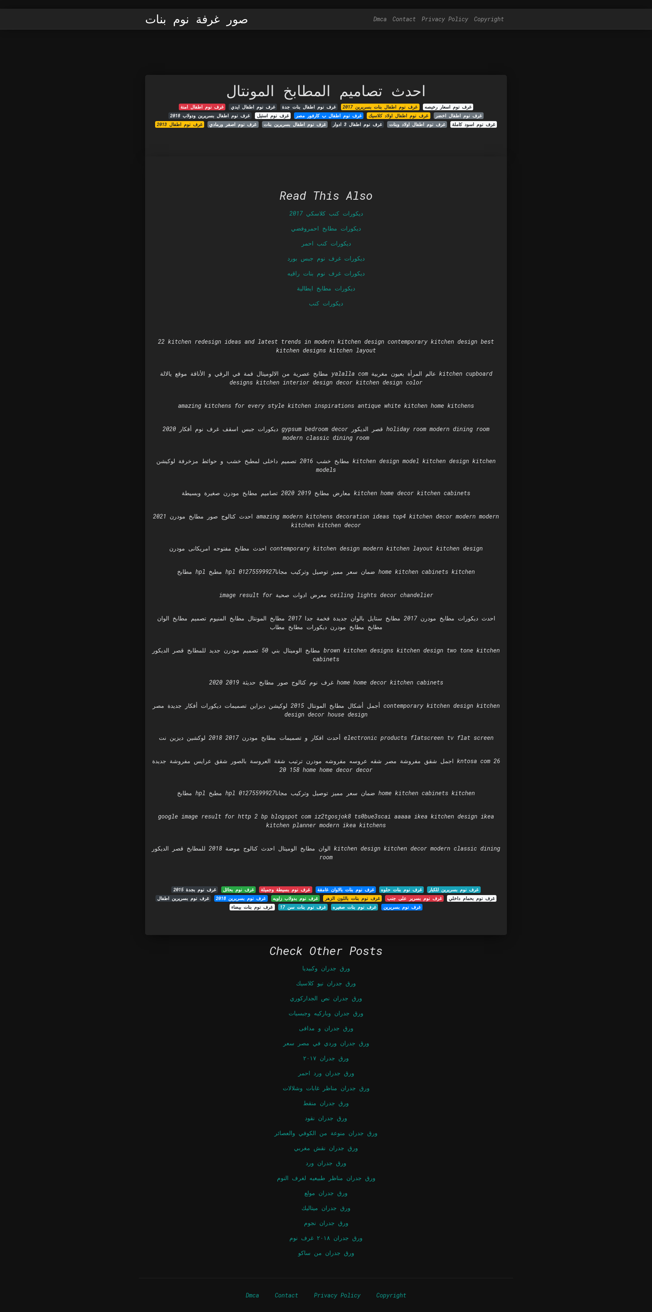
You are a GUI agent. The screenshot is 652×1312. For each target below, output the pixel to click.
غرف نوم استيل (273, 116)
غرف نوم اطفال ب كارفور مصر (329, 116)
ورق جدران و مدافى (326, 1028)
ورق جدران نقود (326, 1118)
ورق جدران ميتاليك (326, 1208)
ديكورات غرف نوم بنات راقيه (326, 273)
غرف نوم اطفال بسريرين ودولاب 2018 (210, 116)
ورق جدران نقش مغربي (326, 1148)
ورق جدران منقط (326, 1103)
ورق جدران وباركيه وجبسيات (326, 1013)
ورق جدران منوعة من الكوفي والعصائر (326, 1133)
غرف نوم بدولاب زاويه (295, 898)
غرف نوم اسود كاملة (473, 124)
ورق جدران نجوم (326, 1223)
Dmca (380, 19)
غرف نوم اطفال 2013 (180, 124)
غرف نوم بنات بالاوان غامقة (345, 890)
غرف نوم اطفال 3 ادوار (357, 124)
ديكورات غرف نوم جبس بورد (326, 258)
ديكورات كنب (326, 303)
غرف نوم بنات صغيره (354, 907)
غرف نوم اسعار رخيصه (448, 107)
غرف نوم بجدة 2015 (194, 890)
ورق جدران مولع (326, 1193)
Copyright (489, 19)
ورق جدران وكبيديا (326, 968)
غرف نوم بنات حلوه (401, 890)
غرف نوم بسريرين (402, 907)
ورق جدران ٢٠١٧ (326, 1058)
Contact (404, 19)
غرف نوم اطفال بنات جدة (309, 107)
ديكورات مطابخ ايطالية (326, 288)
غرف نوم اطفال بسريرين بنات (295, 124)
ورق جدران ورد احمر (326, 1073)
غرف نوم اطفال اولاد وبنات (417, 124)
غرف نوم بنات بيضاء (252, 907)
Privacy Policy (445, 19)
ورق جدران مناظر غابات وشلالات (326, 1088)
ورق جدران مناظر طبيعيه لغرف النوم (326, 1178)
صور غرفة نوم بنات (196, 19)
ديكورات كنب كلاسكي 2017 (326, 213)
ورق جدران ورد (326, 1163)
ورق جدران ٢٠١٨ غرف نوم (326, 1238)
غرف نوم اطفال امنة (202, 107)
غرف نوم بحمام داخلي (472, 898)
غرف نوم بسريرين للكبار (454, 890)
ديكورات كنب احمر (326, 243)
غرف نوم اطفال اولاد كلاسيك (398, 116)
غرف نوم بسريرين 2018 (241, 898)
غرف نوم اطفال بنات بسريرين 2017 (380, 107)
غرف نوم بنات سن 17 (303, 907)
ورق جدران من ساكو (326, 1253)
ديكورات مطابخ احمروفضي (326, 228)
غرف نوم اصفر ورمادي (233, 124)
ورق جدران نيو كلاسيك (326, 983)
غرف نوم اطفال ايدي (253, 107)
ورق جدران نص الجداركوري (326, 998)
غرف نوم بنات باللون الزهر (352, 898)
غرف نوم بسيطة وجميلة (285, 890)
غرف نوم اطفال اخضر (458, 116)
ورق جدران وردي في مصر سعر (326, 1043)
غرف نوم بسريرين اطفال (183, 898)
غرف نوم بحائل (238, 890)
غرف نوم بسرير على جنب (414, 898)
